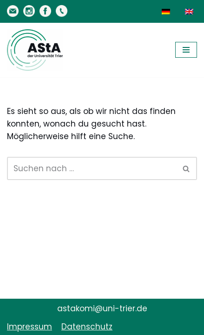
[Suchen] (91, 168)
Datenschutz (86, 326)
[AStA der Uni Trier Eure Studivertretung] (35, 50)
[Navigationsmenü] (186, 50)
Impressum (29, 326)
